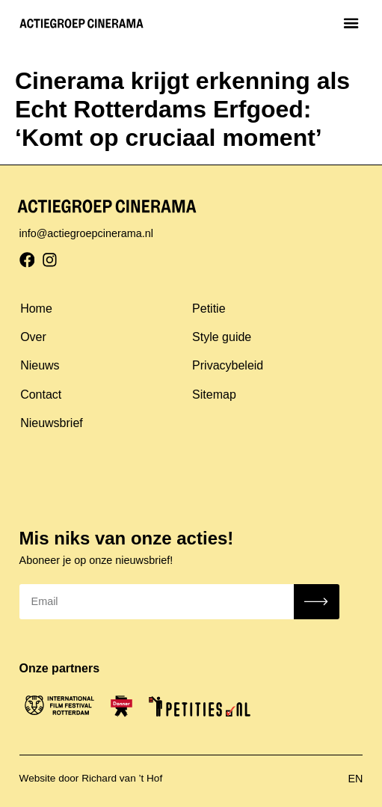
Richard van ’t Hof (121, 778)
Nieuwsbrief (51, 423)
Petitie (208, 308)
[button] (351, 22)
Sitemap (214, 394)
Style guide (221, 337)
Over (33, 337)
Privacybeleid (227, 365)
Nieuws (39, 365)
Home (36, 308)
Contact (40, 394)
